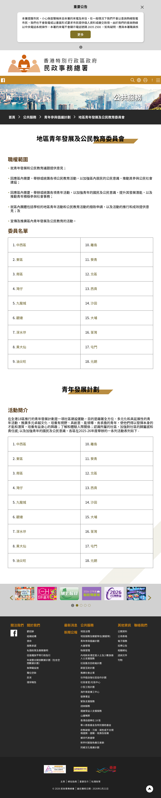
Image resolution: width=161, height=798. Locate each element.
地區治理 (85, 631)
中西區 (21, 244)
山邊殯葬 (85, 715)
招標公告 (122, 645)
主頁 (63, 781)
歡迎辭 (30, 631)
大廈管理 (85, 645)
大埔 (94, 317)
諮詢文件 (122, 655)
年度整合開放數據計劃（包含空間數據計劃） (43, 661)
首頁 (12, 117)
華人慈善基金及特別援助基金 (95, 725)
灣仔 (19, 288)
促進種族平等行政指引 (38, 655)
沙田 (94, 303)
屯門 (94, 346)
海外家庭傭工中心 (89, 691)
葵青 (94, 259)
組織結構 (31, 636)
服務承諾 (31, 645)
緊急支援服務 (87, 701)
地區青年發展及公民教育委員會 (101, 117)
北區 (94, 274)
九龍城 (21, 303)
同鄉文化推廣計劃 (89, 747)
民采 (29, 677)
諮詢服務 (85, 706)
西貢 (94, 288)
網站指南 (72, 781)
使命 (29, 641)
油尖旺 (21, 361)
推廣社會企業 (87, 672)
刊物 (120, 660)
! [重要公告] (152, 80)
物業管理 (85, 650)
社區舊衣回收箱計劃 (91, 663)
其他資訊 (124, 625)
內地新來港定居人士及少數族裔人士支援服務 (97, 657)
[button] (11, 597)
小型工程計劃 (87, 687)
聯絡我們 (140, 625)
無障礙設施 (33, 667)
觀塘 (19, 317)
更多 (80, 34)
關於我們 (33, 625)
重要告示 (84, 781)
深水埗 (21, 332)
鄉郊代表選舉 (87, 737)
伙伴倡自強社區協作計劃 (93, 677)
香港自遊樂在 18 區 (90, 720)
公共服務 (29, 117)
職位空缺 (31, 672)
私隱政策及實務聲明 (37, 650)
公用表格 (122, 636)
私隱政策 (95, 781)
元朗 (94, 361)
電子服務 (122, 641)
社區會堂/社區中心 (90, 682)
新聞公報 (70, 632)
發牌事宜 (85, 696)
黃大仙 (21, 346)
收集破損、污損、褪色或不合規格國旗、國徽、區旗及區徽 (97, 731)
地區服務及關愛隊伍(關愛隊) (95, 636)
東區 (19, 259)
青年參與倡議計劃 (57, 117)
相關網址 (122, 650)
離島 (94, 244)
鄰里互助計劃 (87, 667)
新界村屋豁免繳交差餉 (92, 742)
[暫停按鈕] (80, 46)
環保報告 (31, 682)
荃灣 (94, 332)
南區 (19, 274)
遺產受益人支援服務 (91, 710)
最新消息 (70, 625)
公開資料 (122, 631)
